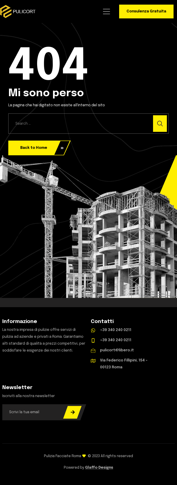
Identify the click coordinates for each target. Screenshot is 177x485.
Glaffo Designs (99, 468)
